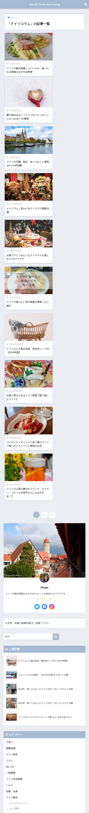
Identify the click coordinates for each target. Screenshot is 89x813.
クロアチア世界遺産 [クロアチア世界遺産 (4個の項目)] (66, 753)
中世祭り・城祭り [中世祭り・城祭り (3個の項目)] (26, 773)
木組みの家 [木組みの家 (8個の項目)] (22, 783)
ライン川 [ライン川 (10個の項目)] (70, 763)
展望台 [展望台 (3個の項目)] (53, 778)
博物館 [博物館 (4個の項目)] (38, 773)
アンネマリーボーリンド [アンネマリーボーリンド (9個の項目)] (18, 748)
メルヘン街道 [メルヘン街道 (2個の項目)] (46, 763)
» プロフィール (44, 335)
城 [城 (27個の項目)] (74, 773)
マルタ (12, 590)
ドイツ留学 (12, 490)
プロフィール (13, 659)
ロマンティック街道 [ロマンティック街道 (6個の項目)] (33, 768)
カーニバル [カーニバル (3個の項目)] (70, 748)
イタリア (13, 642)
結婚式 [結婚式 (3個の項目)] (31, 783)
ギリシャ (13, 600)
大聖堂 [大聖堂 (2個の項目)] (11, 778)
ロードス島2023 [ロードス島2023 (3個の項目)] (50, 768)
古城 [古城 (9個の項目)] (46, 773)
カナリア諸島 (15, 621)
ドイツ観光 (12, 533)
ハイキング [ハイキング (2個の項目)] (59, 758)
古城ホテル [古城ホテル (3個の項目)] (55, 773)
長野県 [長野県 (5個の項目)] (49, 783)
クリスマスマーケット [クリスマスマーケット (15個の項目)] (47, 753)
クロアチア (14, 605)
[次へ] (52, 251)
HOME (44, 802)
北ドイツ (13, 555)
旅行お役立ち (13, 565)
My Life (10, 503)
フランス (13, 595)
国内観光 (10, 647)
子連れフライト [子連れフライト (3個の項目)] (23, 778)
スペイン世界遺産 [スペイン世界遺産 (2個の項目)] (15, 758)
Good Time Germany (46, 4)
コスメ (9, 496)
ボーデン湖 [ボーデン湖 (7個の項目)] (34, 763)
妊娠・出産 (12, 527)
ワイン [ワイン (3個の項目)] (62, 768)
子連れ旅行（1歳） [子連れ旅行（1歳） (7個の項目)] (40, 778)
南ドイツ (13, 560)
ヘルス (9, 521)
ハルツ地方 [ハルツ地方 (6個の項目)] (70, 758)
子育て (9, 478)
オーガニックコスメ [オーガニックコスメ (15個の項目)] (55, 748)
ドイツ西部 (14, 544)
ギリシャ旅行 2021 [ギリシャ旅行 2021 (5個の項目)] (16, 753)
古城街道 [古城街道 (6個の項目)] (66, 773)
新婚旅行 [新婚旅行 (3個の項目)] (62, 778)
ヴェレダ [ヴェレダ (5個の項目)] (71, 768)
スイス (12, 631)
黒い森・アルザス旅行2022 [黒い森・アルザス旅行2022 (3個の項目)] (28, 788)
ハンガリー (14, 616)
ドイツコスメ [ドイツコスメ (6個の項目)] (31, 758)
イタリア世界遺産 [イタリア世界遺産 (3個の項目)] (37, 748)
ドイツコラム (13, 572)
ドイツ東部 (14, 550)
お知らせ (10, 653)
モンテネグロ (15, 611)
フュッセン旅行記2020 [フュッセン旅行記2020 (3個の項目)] (17, 763)
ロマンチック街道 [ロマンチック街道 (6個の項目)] (15, 768)
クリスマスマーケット (19, 539)
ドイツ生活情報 (14, 515)
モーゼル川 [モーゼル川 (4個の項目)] (59, 763)
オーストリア (15, 636)
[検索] (56, 373)
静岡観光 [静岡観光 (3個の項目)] (68, 783)
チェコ (12, 626)
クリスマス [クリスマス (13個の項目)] (31, 753)
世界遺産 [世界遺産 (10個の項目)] (12, 773)
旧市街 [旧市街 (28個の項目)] (11, 783)
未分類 (9, 578)
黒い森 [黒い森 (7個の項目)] (11, 788)
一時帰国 (10, 509)
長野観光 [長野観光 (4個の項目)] (58, 783)
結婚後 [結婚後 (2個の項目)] (40, 783)
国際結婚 (10, 484)
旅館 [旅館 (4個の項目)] (71, 778)
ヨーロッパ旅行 (14, 584)
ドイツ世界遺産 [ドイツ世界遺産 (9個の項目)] (45, 758)
